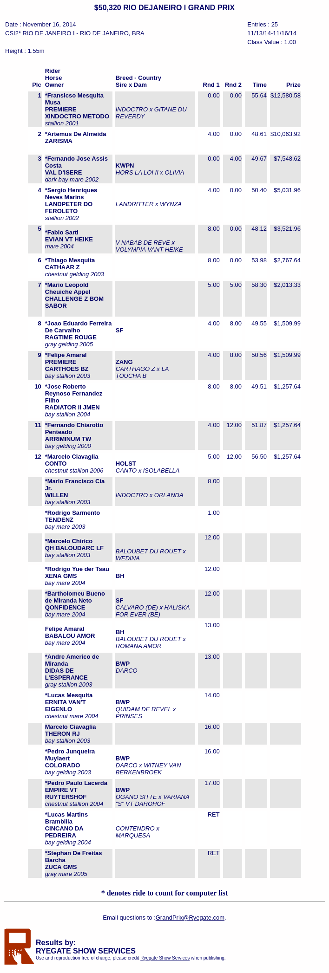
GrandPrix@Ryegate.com (190, 917)
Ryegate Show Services (165, 957)
